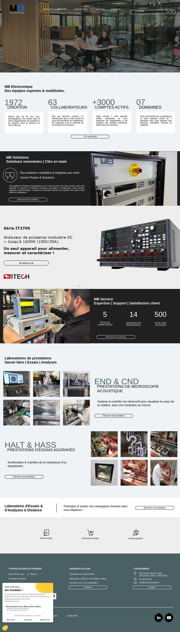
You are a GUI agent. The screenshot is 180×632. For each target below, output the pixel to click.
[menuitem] (159, 4)
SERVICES (100, 9)
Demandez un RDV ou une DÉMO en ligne (88, 579)
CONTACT (143, 4)
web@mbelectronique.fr (149, 583)
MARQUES (62, 9)
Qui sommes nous (16, 574)
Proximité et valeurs (17, 579)
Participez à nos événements (82, 574)
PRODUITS (47, 9)
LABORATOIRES (81, 9)
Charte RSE (72, 616)
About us (34, 574)
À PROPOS (115, 9)
